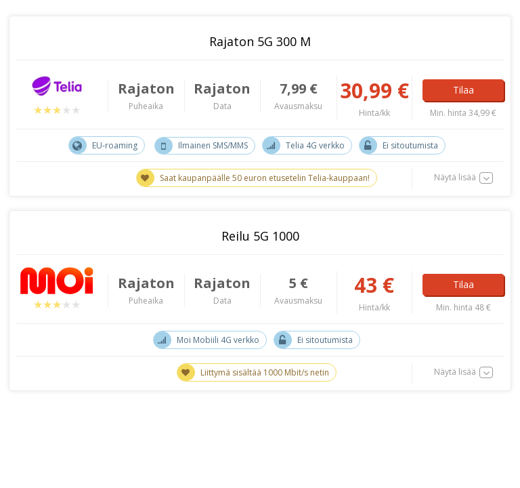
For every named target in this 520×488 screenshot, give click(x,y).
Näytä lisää (455, 177)
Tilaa (463, 89)
